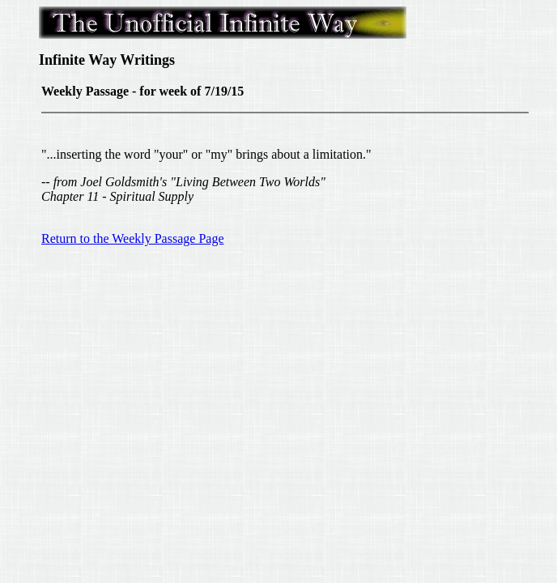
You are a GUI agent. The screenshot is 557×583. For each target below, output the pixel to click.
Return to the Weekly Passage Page (132, 238)
